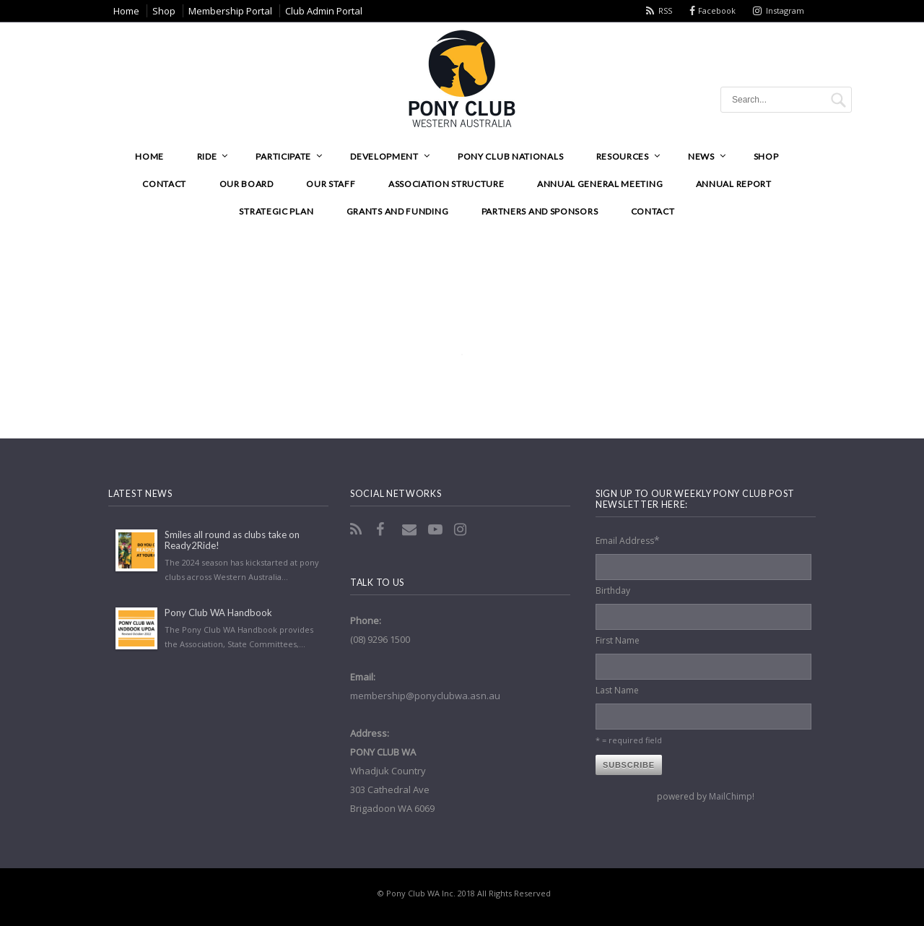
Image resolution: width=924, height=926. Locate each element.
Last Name (617, 690)
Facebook (717, 10)
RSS (665, 10)
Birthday (613, 590)
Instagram (785, 10)
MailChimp (730, 796)
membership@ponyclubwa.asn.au (425, 695)
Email (410, 529)
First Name (618, 640)
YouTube (436, 529)
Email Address (628, 540)
